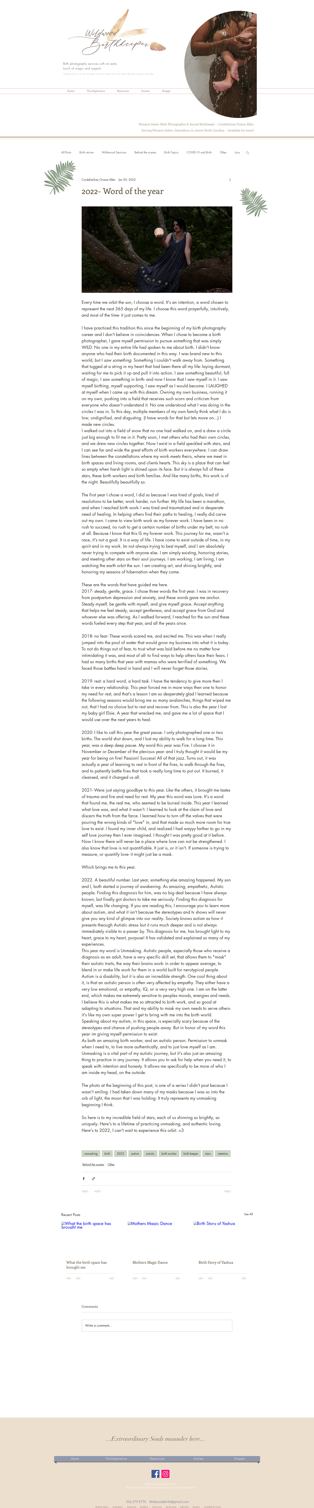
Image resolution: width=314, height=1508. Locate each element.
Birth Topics (171, 152)
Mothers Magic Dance (150, 1262)
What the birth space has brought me (86, 1265)
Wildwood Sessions (114, 152)
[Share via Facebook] (84, 1179)
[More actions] (229, 179)
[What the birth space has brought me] (90, 1238)
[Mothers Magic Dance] (157, 1238)
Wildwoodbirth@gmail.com (169, 1502)
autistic (150, 1154)
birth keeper (190, 1154)
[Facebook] (155, 1474)
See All (248, 1214)
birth (107, 1154)
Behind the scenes (145, 152)
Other (223, 152)
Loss (237, 152)
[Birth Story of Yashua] (223, 1238)
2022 (120, 1154)
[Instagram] (165, 1474)
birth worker (169, 1154)
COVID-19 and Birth (199, 152)
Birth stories (86, 152)
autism (135, 1154)
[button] (95, 90)
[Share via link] (94, 1179)
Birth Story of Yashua (216, 1262)
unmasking (91, 1154)
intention (223, 1154)
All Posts (66, 152)
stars (208, 1154)
